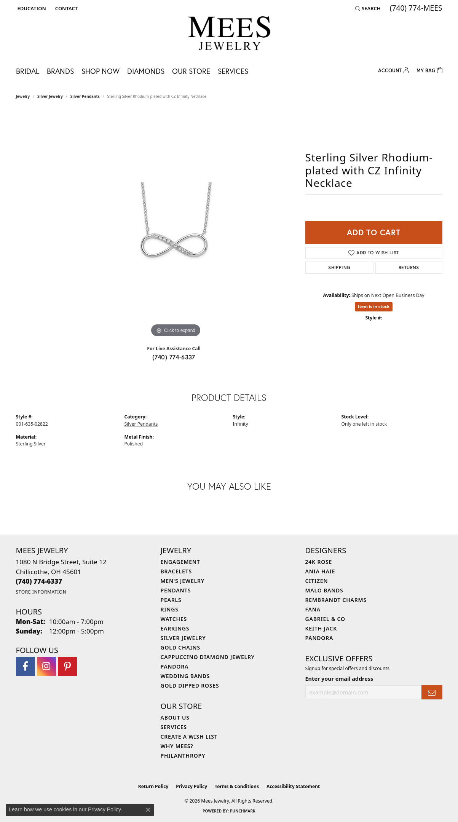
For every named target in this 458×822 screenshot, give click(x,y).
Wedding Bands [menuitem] (185, 676)
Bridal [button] (27, 71)
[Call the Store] (39, 581)
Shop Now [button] (100, 71)
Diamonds (145, 71)
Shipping (339, 267)
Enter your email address (339, 678)
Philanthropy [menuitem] (183, 755)
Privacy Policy (191, 786)
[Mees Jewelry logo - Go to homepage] (229, 34)
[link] (66, 8)
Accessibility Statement (293, 786)
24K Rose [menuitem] (318, 561)
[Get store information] (41, 592)
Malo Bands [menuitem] (324, 590)
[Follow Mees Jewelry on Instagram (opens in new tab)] (46, 666)
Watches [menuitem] (174, 618)
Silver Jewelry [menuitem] (183, 638)
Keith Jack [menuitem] (321, 628)
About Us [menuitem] (175, 717)
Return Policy (153, 786)
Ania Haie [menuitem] (320, 571)
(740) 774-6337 (173, 357)
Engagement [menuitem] (180, 561)
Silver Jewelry (50, 96)
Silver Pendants (85, 96)
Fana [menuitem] (313, 609)
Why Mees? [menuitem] (177, 746)
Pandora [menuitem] (175, 666)
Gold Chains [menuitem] (180, 647)
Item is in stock (374, 306)
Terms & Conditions (237, 786)
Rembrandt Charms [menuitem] (336, 599)
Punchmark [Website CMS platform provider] (242, 811)
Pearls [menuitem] (171, 599)
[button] (31, 8)
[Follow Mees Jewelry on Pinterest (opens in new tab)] (67, 666)
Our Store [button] (191, 71)
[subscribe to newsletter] (431, 692)
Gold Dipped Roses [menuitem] (190, 685)
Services (233, 71)
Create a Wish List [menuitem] (189, 736)
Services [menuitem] (174, 727)
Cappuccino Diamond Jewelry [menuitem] (208, 657)
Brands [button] (60, 71)
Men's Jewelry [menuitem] (183, 580)
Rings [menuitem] (170, 609)
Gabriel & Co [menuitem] (325, 618)
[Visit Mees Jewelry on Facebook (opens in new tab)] (25, 666)
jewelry (23, 96)
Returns (409, 267)
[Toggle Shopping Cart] (429, 69)
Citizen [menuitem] (316, 580)
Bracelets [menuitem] (176, 571)
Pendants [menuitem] (176, 590)
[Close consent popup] (148, 810)
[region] (176, 225)
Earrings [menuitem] (175, 628)
